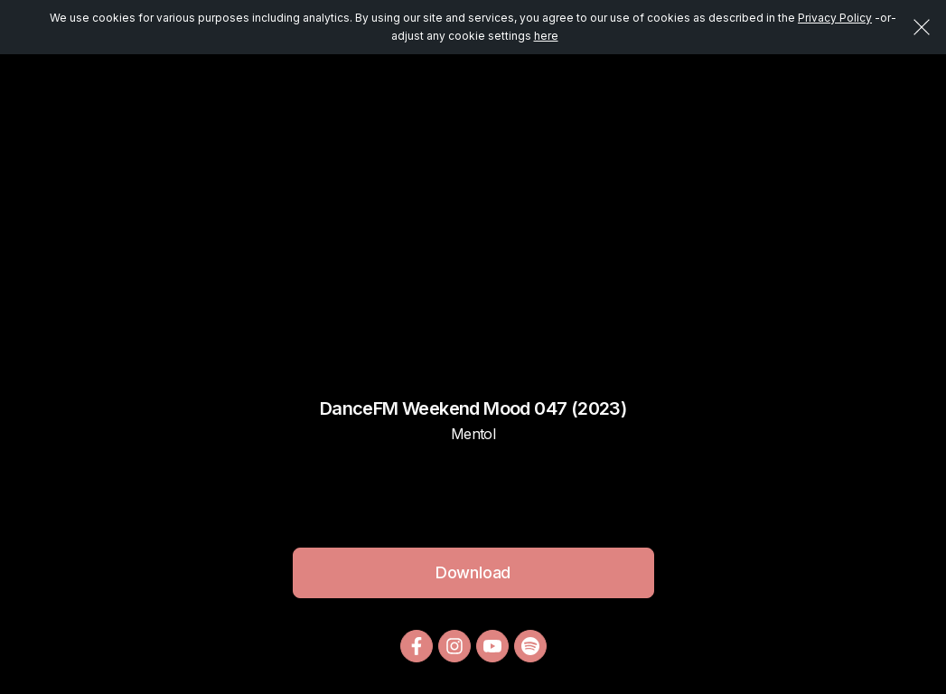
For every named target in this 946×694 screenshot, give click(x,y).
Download (473, 572)
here (546, 35)
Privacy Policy (835, 17)
